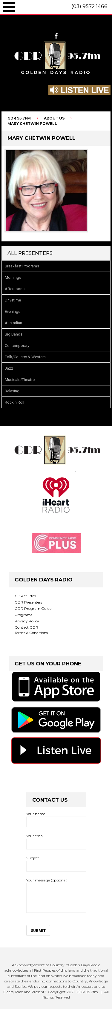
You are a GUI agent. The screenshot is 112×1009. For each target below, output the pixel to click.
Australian (13, 323)
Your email (56, 841)
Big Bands (13, 334)
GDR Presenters (28, 602)
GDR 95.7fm (25, 596)
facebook (56, 36)
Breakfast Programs (22, 266)
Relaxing (12, 391)
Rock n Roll (14, 402)
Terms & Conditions (31, 632)
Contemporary (17, 345)
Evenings (12, 311)
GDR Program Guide (33, 608)
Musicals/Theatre (20, 379)
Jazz (9, 368)
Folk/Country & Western (25, 357)
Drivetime (13, 300)
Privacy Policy (27, 621)
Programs (23, 615)
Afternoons (14, 289)
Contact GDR (26, 627)
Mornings (13, 277)
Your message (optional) (56, 895)
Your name (56, 819)
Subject (56, 864)
